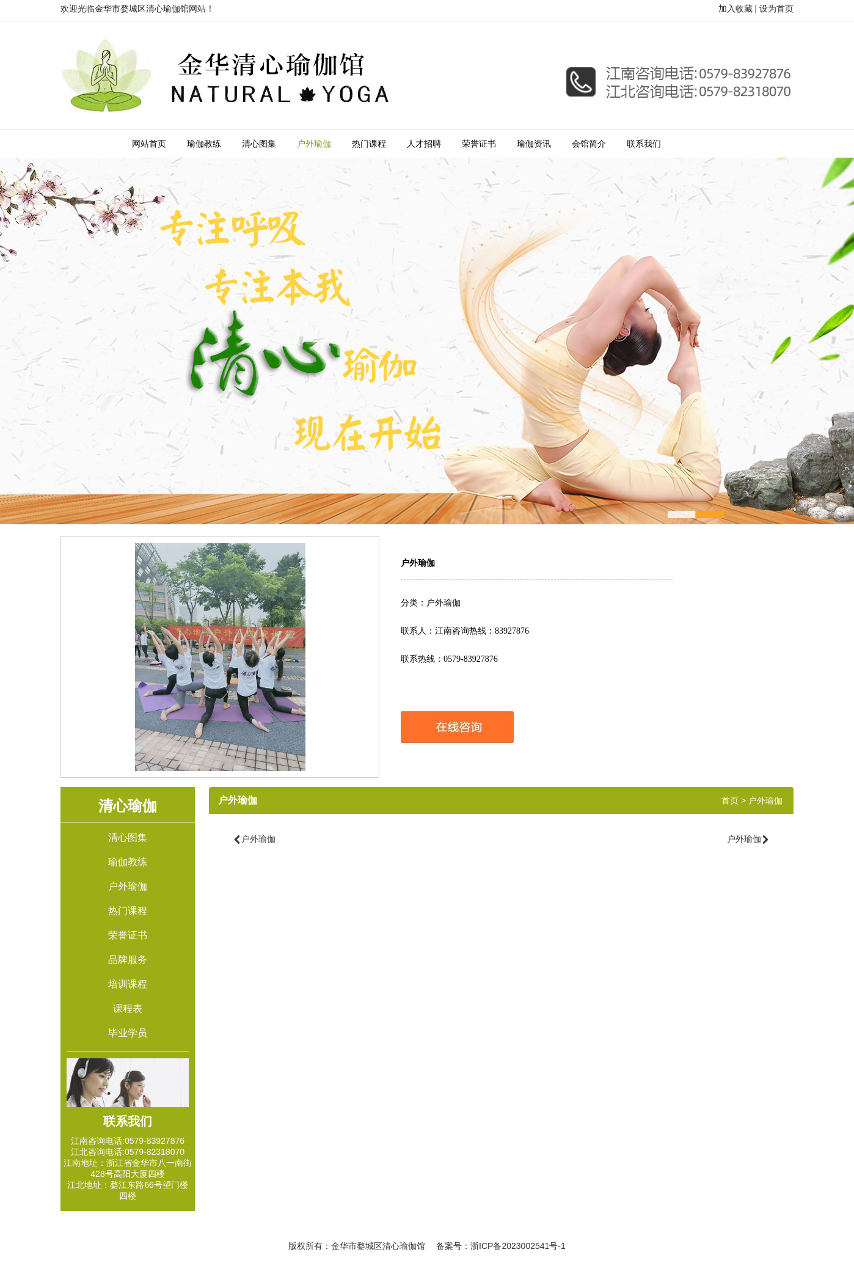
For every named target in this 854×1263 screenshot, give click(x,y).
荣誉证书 (479, 143)
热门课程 (369, 143)
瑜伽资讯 (534, 143)
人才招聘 (424, 143)
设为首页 (776, 8)
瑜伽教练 (204, 143)
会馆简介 (589, 143)
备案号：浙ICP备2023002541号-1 (501, 1246)
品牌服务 (127, 959)
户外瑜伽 (314, 143)
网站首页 (149, 143)
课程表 (127, 1008)
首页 (730, 800)
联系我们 (644, 143)
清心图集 (259, 143)
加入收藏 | (737, 8)
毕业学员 (127, 1033)
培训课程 (127, 984)
